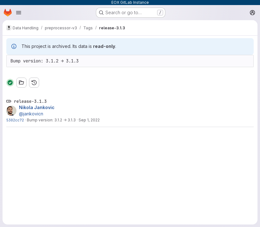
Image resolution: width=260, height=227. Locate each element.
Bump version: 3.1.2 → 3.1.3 (51, 120)
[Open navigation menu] (19, 13)
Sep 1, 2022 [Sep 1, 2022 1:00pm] (89, 120)
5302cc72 (15, 120)
